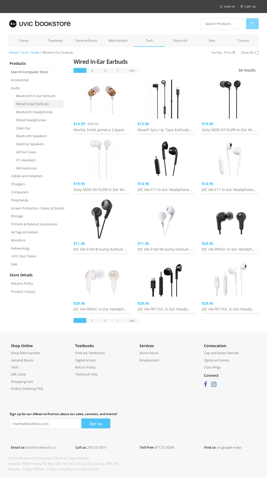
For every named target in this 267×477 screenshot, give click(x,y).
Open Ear (23, 128)
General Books (86, 40)
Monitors (18, 240)
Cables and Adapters (27, 176)
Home (24, 40)
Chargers (18, 184)
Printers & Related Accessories (34, 224)
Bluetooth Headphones (34, 112)
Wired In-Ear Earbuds (32, 103)
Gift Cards (18, 374)
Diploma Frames (216, 360)
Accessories (20, 80)
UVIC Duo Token (23, 256)
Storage (17, 216)
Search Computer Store (29, 71)
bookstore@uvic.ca (40, 447)
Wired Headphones (31, 120)
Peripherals (19, 200)
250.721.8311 (97, 447)
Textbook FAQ (86, 374)
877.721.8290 (164, 447)
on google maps (229, 447)
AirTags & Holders (24, 232)
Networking (20, 248)
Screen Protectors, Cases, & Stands (37, 208)
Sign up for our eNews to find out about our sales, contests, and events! (63, 414)
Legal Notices (79, 458)
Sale (212, 40)
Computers (19, 192)
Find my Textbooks (90, 353)
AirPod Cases (26, 152)
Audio (35, 52)
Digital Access (85, 360)
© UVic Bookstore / (22, 458)
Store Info (180, 40)
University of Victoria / (53, 458)
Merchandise (118, 40)
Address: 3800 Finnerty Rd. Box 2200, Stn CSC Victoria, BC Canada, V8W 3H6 (63, 463)
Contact (243, 40)
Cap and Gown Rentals (221, 353)
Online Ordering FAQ (27, 388)
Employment (149, 360)
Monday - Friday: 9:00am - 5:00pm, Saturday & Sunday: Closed (53, 469)
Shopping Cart (22, 381)
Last (132, 70)
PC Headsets (26, 160)
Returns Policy (22, 283)
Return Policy (85, 367)
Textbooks (55, 40)
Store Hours (148, 353)
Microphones (26, 168)
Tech (149, 40)
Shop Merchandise (25, 353)
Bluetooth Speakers (31, 135)
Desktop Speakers (30, 144)
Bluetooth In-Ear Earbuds (35, 95)
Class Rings (212, 367)
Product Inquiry (23, 291)
